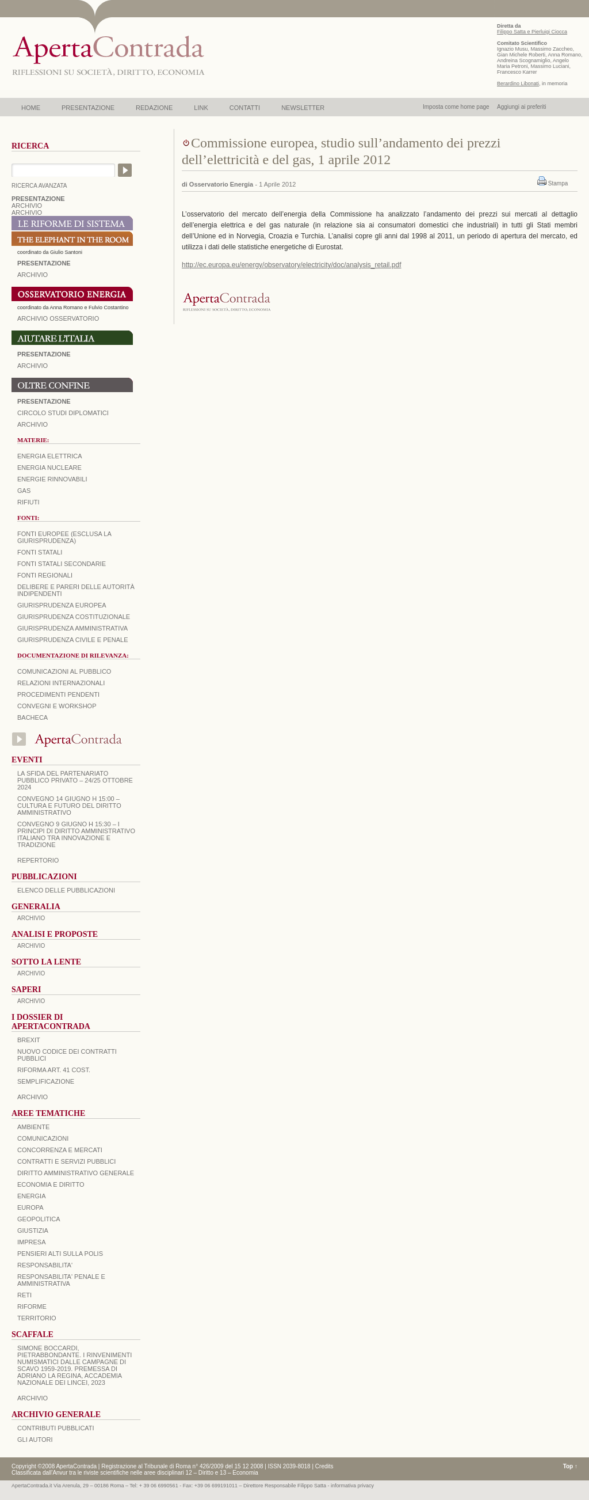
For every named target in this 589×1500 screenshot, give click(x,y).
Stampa (558, 183)
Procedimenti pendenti (58, 694)
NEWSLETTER (302, 107)
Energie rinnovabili (52, 479)
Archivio (32, 365)
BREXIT (28, 1039)
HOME (30, 107)
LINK (201, 107)
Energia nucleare (49, 467)
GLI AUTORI (35, 1439)
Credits (324, 1466)
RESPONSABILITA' (44, 1265)
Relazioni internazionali (61, 682)
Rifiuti (28, 502)
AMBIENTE (33, 1126)
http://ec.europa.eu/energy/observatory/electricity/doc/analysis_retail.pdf (291, 265)
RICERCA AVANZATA (39, 186)
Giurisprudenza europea (61, 605)
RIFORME (32, 1306)
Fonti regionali (44, 575)
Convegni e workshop (57, 705)
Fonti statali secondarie (61, 563)
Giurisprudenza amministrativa (72, 628)
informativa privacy (352, 1485)
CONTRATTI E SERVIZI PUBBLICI (66, 1161)
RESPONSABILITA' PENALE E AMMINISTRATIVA (61, 1280)
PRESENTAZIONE (88, 107)
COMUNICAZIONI (42, 1138)
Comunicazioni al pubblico (64, 671)
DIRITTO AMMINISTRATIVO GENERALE (75, 1172)
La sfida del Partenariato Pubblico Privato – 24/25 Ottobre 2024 (75, 780)
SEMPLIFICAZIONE (45, 1081)
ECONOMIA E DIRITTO (51, 1184)
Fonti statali (39, 552)
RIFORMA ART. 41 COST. (53, 1069)
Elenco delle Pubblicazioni (66, 890)
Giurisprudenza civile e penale (72, 639)
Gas (23, 490)
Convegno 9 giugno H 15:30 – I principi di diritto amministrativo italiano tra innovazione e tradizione (76, 834)
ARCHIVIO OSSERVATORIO (58, 318)
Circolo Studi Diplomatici (63, 412)
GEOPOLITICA (38, 1219)
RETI (24, 1295)
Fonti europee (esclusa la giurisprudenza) (64, 537)
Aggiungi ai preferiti (521, 107)
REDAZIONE (154, 107)
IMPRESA (31, 1242)
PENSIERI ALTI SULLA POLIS (60, 1253)
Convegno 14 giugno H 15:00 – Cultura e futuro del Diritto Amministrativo (69, 805)
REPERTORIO (38, 860)
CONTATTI (245, 107)
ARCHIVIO (27, 205)
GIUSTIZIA (32, 1230)
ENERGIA (31, 1196)
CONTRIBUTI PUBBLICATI (55, 1428)
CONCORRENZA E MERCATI (59, 1149)
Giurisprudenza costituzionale (73, 616)
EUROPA (30, 1207)
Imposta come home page (456, 107)
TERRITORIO (36, 1318)
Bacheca (32, 717)
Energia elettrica (49, 456)
